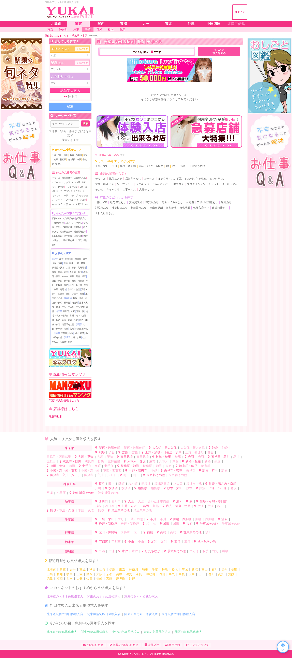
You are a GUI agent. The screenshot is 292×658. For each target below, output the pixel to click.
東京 (169, 466)
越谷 (98, 506)
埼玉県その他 (68, 324)
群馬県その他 (81, 328)
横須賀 (67, 302)
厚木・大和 (174, 488)
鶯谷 (210, 452)
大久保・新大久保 (164, 447)
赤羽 (66, 272)
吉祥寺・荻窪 (74, 289)
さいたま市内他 (158, 501)
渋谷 (65, 263)
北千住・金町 (70, 281)
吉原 (71, 263)
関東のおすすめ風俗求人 (103, 596)
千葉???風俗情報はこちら (70, 390)
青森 (63, 569)
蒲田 (72, 466)
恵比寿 (89, 461)
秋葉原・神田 (130, 465)
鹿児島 (120, 578)
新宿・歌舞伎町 (66, 259)
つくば (194, 551)
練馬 (178, 456)
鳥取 (172, 574)
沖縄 (132, 578)
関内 (111, 483)
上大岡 (177, 483)
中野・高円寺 (60, 289)
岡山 (162, 574)
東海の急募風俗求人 (157, 632)
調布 (224, 470)
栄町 (121, 519)
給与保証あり (69, 218)
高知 (221, 574)
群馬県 (79, 324)
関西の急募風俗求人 (188, 632)
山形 (102, 569)
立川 (100, 475)
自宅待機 (78, 236)
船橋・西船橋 (76, 155)
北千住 (109, 466)
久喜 (91, 510)
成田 (73, 159)
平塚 (50, 492)
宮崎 (109, 578)
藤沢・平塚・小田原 (65, 307)
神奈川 (133, 569)
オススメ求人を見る (219, 51)
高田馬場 (82, 267)
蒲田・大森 (57, 281)
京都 (109, 574)
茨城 (185, 569)
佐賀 (89, 578)
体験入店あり (201, 207)
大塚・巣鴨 (71, 267)
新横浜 (145, 483)
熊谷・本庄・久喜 (62, 510)
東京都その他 (156, 474)
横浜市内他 (194, 483)
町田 (82, 293)
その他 (83, 200)
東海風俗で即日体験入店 (178, 614)
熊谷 (101, 510)
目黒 (101, 461)
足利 (76, 333)
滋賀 (129, 574)
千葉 (155, 569)
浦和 (78, 311)
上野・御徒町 (194, 452)
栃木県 (57, 333)
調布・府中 (210, 470)
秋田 (92, 569)
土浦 (73, 337)
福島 (112, 569)
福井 (224, 569)
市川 (66, 155)
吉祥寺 (190, 470)
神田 (159, 466)
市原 (79, 159)
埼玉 (145, 569)
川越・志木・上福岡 (135, 505)
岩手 (73, 569)
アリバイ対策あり (64, 227)
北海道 (51, 569)
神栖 (225, 551)
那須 (82, 333)
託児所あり (101, 207)
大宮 (73, 311)
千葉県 (69, 519)
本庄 (81, 510)
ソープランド (66, 191)
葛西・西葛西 (112, 470)
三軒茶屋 (114, 461)
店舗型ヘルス (80, 178)
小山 (71, 333)
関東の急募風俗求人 (94, 632)
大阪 (99, 574)
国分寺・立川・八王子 (68, 293)
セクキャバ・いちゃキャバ (151, 184)
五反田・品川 (76, 272)
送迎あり (78, 227)
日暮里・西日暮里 (59, 456)
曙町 (121, 483)
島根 (182, 574)
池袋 (60, 263)
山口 (202, 574)
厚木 (189, 488)
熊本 (70, 578)
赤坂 (175, 461)
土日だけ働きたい (105, 213)
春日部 (109, 506)
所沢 (76, 320)
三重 (79, 574)
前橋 (66, 328)
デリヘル (56, 178)
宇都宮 (64, 333)
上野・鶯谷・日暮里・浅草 (163, 452)
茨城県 (67, 337)
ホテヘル (56, 182)
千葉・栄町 (57, 155)
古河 (215, 551)
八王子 (111, 475)
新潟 (195, 569)
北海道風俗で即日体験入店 (65, 614)
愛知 (60, 574)
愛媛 (231, 574)
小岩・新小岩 (90, 470)
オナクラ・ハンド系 (71, 182)
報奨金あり (59, 223)
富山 (205, 569)
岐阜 (70, 574)
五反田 (51, 461)
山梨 (50, 574)
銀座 (217, 461)
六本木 (163, 461)
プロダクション (196, 184)
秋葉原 (147, 466)
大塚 (100, 456)
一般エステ (69, 195)
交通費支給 (81, 218)
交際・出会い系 (104, 184)
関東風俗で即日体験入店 (103, 614)
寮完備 (190, 202)
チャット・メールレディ (67, 200)
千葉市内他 (135, 519)
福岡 (60, 578)
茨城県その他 (66, 342)
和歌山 (150, 574)
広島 (192, 574)
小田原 (61, 492)
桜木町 (132, 483)
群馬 (165, 569)
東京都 (55, 259)
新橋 (208, 461)
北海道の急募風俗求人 (62, 632)
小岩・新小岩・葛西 (79, 285)
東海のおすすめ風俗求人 (141, 596)
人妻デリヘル (82, 204)
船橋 (198, 519)
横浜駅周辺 (162, 483)
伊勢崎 (125, 532)
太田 (137, 532)
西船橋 (209, 519)
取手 (205, 551)
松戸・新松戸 (60, 159)
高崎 (72, 328)
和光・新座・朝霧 (64, 320)
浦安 (85, 155)
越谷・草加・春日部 (213, 501)
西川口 (66, 311)
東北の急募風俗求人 (126, 632)
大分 (79, 578)
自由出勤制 (57, 236)
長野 (234, 569)
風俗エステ (67, 178)
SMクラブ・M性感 (195, 178)
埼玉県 (59, 311)
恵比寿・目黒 (72, 461)
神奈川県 (68, 298)
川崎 (98, 488)
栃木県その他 (207, 541)
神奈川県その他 (83, 492)
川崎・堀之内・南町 (222, 483)
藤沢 (234, 488)
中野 (154, 470)
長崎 (99, 578)
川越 (156, 506)
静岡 (89, 574)
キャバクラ (57, 204)
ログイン (239, 12)
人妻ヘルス (69, 204)
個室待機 (68, 236)
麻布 (152, 461)
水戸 (79, 337)
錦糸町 (205, 466)
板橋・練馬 (57, 272)
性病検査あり (66, 231)
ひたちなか (152, 551)
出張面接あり (68, 240)
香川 (211, 574)
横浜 (75, 298)
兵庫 (119, 574)
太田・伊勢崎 (108, 532)
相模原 (75, 302)
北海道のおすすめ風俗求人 (65, 596)
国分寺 (88, 475)
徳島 (50, 578)
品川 (236, 456)
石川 (214, 569)
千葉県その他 (197, 166)
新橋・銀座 (81, 276)
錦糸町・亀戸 (62, 285)
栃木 (175, 569)
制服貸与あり (80, 231)
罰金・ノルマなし (73, 223)
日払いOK (56, 218)
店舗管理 (55, 416)
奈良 (139, 574)
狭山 (220, 506)
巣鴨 (110, 456)
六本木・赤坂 (68, 276)
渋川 (208, 532)
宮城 (82, 569)
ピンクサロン (71, 187)
